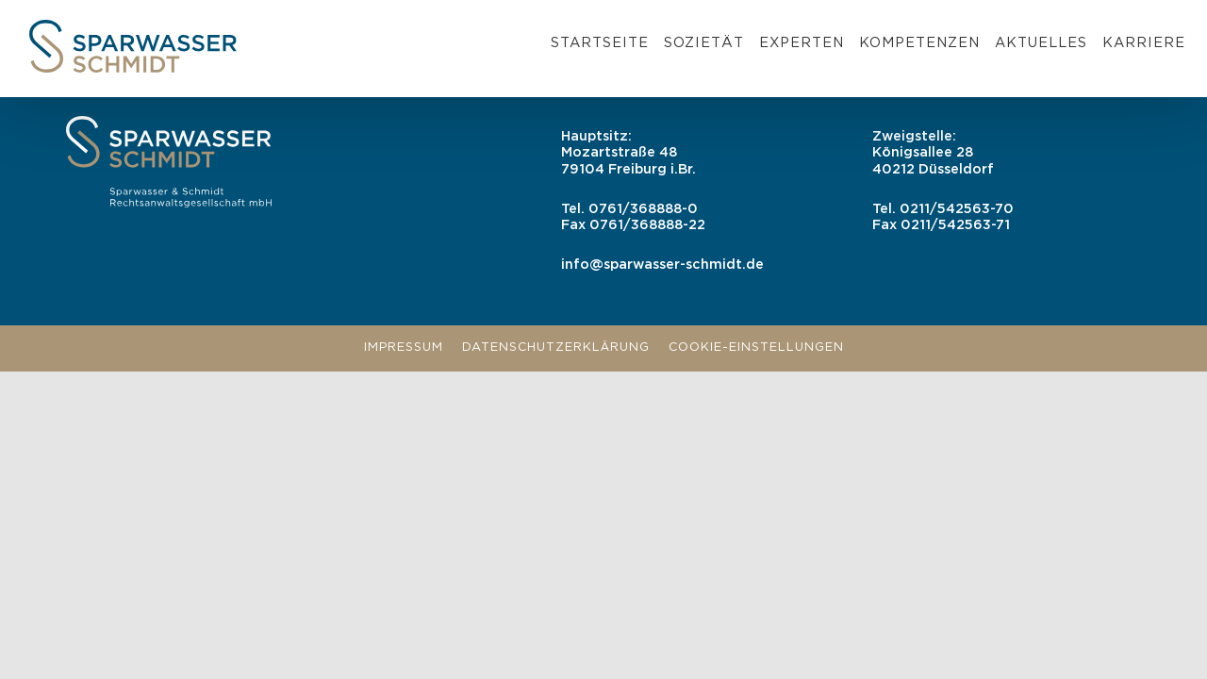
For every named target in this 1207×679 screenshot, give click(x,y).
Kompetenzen (919, 43)
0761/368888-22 (647, 225)
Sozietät (704, 43)
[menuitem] (599, 46)
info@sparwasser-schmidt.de (662, 264)
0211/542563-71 (955, 225)
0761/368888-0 (643, 209)
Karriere (1143, 43)
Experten (801, 43)
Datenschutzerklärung (556, 347)
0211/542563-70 (957, 209)
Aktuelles (1041, 43)
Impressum (403, 347)
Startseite (600, 43)
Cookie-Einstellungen (756, 347)
